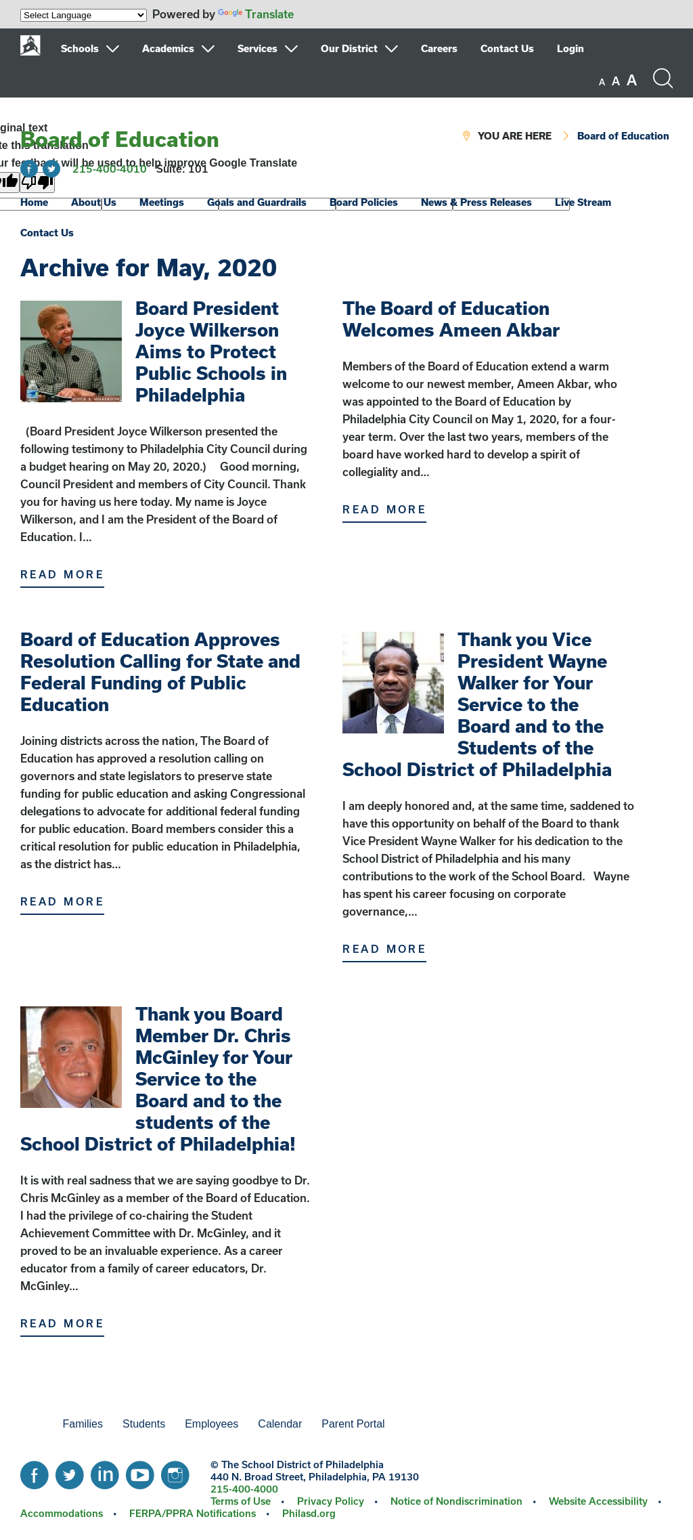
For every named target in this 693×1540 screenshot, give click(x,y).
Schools (80, 48)
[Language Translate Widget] (83, 15)
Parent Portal (352, 1424)
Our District (349, 48)
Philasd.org (309, 1513)
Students (143, 1424)
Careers (439, 48)
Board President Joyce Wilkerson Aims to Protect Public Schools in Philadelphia (211, 351)
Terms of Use (240, 1501)
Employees (211, 1424)
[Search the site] (662, 78)
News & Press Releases (476, 202)
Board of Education (119, 139)
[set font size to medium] (616, 81)
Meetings (161, 202)
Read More (62, 574)
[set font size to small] (602, 82)
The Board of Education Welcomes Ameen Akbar (451, 318)
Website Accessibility (598, 1501)
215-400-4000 (244, 1489)
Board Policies (364, 202)
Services (257, 48)
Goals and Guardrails (257, 202)
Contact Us (507, 48)
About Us (93, 202)
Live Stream (583, 202)
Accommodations (61, 1513)
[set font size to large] (632, 80)
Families (82, 1424)
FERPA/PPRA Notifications (192, 1513)
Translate (256, 13)
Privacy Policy (330, 1501)
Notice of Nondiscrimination (456, 1501)
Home (34, 202)
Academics (168, 48)
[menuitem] (100, 49)
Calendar (280, 1424)
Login (570, 48)
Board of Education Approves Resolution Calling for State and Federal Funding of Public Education (160, 671)
